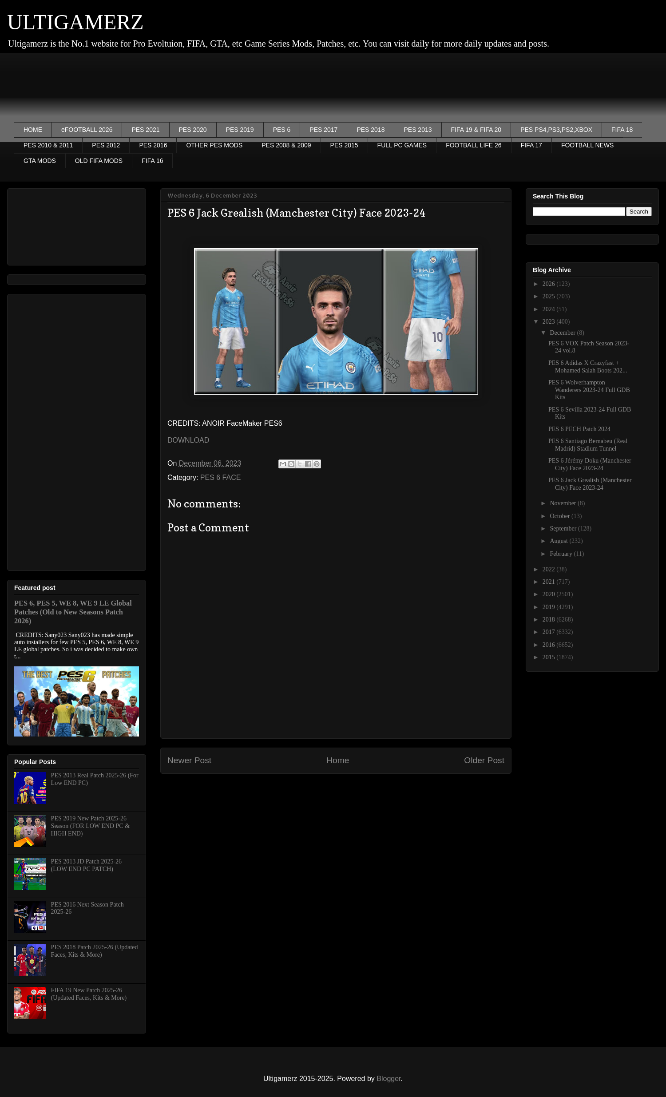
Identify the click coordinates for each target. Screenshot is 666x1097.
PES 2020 (193, 129)
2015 (550, 657)
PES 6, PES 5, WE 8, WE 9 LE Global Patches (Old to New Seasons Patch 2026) (73, 612)
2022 (550, 569)
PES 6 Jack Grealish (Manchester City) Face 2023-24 (589, 484)
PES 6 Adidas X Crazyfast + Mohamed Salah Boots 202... (587, 367)
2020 (550, 594)
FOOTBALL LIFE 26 (474, 145)
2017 (550, 632)
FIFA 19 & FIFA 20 (476, 129)
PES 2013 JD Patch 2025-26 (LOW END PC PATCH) (86, 865)
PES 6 (282, 129)
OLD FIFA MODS (99, 160)
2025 (550, 296)
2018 (550, 619)
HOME (33, 129)
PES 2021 (145, 129)
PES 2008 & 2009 (286, 145)
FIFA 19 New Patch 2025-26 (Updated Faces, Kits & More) (89, 994)
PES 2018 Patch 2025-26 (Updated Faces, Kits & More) (94, 951)
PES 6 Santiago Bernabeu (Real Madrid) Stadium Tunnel (587, 445)
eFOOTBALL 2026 (86, 129)
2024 (550, 309)
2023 (550, 321)
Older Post (484, 760)
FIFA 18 (622, 129)
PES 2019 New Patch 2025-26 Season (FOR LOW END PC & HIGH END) (90, 826)
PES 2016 (153, 145)
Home (337, 760)
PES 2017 (323, 129)
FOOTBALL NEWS (587, 145)
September (564, 528)
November (564, 503)
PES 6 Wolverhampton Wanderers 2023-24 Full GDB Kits (589, 390)
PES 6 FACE (220, 477)
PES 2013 (418, 129)
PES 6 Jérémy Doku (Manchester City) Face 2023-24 (589, 464)
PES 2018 (371, 129)
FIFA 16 (152, 160)
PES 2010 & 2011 (48, 145)
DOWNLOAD (188, 440)
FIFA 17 (531, 145)
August (559, 541)
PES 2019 (240, 129)
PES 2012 (106, 145)
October (560, 516)
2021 (550, 581)
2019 (550, 607)
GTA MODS (40, 160)
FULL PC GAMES (402, 145)
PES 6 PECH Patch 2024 (579, 429)
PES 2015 (344, 145)
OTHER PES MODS (214, 145)
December (563, 332)
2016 (550, 645)
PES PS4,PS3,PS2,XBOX (556, 129)
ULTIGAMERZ (75, 22)
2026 (550, 284)
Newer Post (189, 760)
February (562, 553)
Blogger (388, 1078)
